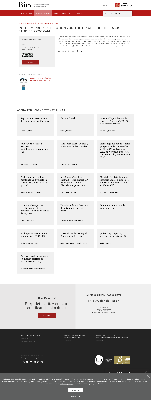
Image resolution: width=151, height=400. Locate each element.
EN (111, 5)
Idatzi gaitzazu (69, 340)
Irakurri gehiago (66, 384)
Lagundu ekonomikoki (28, 341)
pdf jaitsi (30, 62)
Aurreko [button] (43, 14)
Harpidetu (66, 13)
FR (108, 5)
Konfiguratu (75, 396)
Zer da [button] (78, 13)
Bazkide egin (25, 338)
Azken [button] (26, 13)
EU (103, 5)
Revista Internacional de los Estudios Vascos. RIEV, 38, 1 (39, 23)
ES (106, 5)
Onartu (75, 390)
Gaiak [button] (56, 13)
